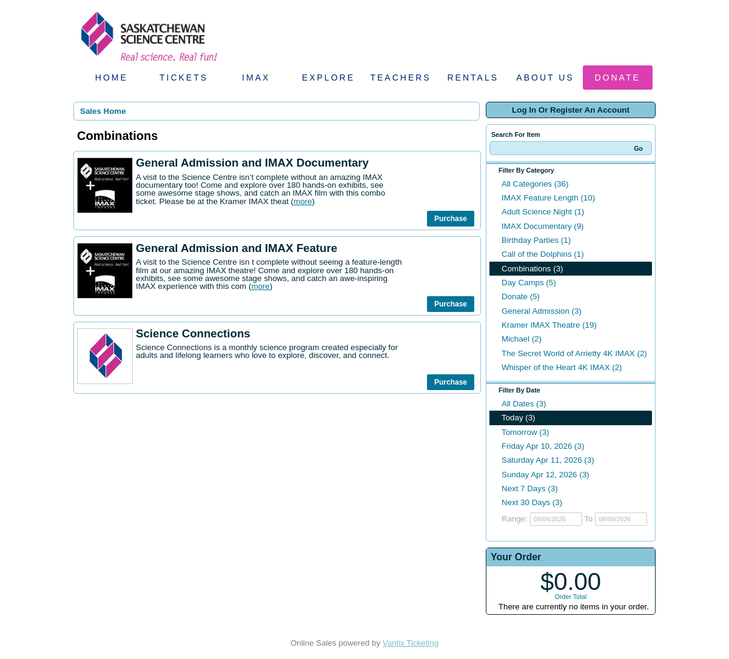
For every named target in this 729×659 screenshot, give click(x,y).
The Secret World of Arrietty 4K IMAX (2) (574, 353)
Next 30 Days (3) (532, 502)
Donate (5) (521, 296)
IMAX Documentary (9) (543, 226)
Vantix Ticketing (410, 642)
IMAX (256, 77)
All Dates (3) (524, 403)
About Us (545, 77)
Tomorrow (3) (525, 432)
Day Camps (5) (529, 282)
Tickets (184, 77)
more (303, 201)
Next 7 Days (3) (530, 488)
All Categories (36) (535, 183)
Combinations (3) (532, 268)
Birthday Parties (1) (536, 240)
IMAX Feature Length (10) (548, 197)
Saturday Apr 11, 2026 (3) (548, 460)
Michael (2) (522, 338)
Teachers (400, 77)
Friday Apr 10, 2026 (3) (543, 446)
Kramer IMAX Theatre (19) (549, 325)
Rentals (473, 77)
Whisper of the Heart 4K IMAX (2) (562, 367)
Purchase (450, 218)
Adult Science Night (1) (543, 211)
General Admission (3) (542, 311)
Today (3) (519, 417)
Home (111, 77)
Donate (617, 77)
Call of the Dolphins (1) (543, 254)
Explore (328, 77)
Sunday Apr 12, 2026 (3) (546, 474)
